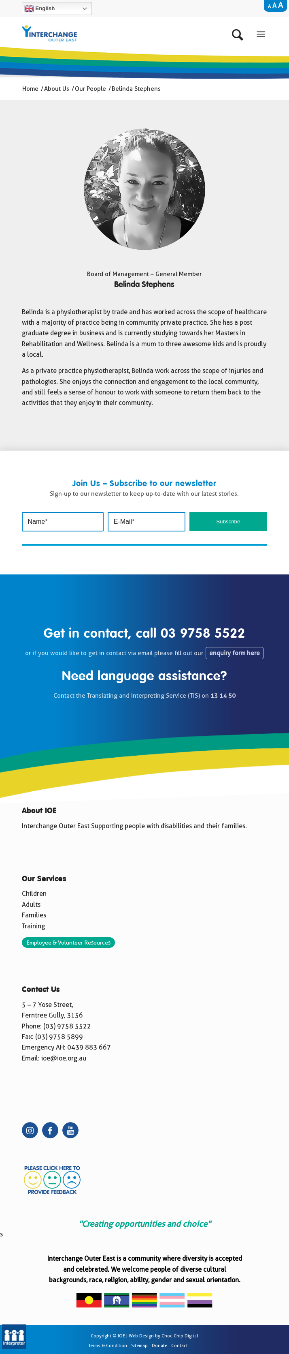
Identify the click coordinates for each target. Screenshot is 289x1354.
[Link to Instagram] (30, 1130)
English (39, 8)
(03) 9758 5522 (67, 1026)
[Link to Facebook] (50, 1130)
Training (33, 926)
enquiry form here (234, 653)
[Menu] (261, 33)
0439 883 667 (89, 1047)
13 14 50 (223, 695)
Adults (31, 904)
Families (34, 915)
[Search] (239, 33)
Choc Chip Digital (180, 1336)
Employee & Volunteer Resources (68, 942)
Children (34, 894)
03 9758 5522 (203, 634)
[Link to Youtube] (70, 1130)
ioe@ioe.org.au (63, 1058)
